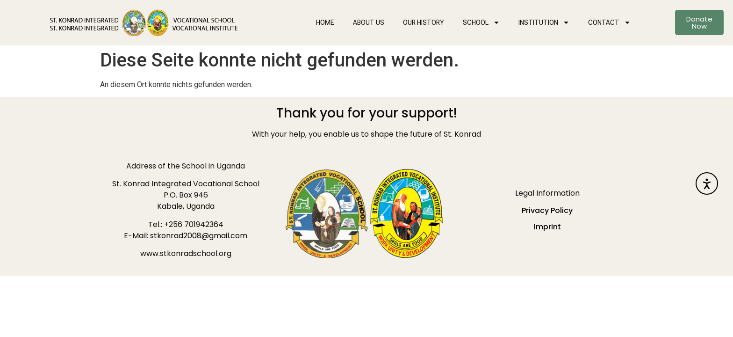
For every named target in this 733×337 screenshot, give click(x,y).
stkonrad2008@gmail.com (198, 235)
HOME (325, 22)
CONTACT (609, 22)
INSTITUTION (543, 22)
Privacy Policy (547, 210)
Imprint (547, 226)
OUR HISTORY (423, 22)
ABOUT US (368, 22)
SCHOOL (481, 22)
